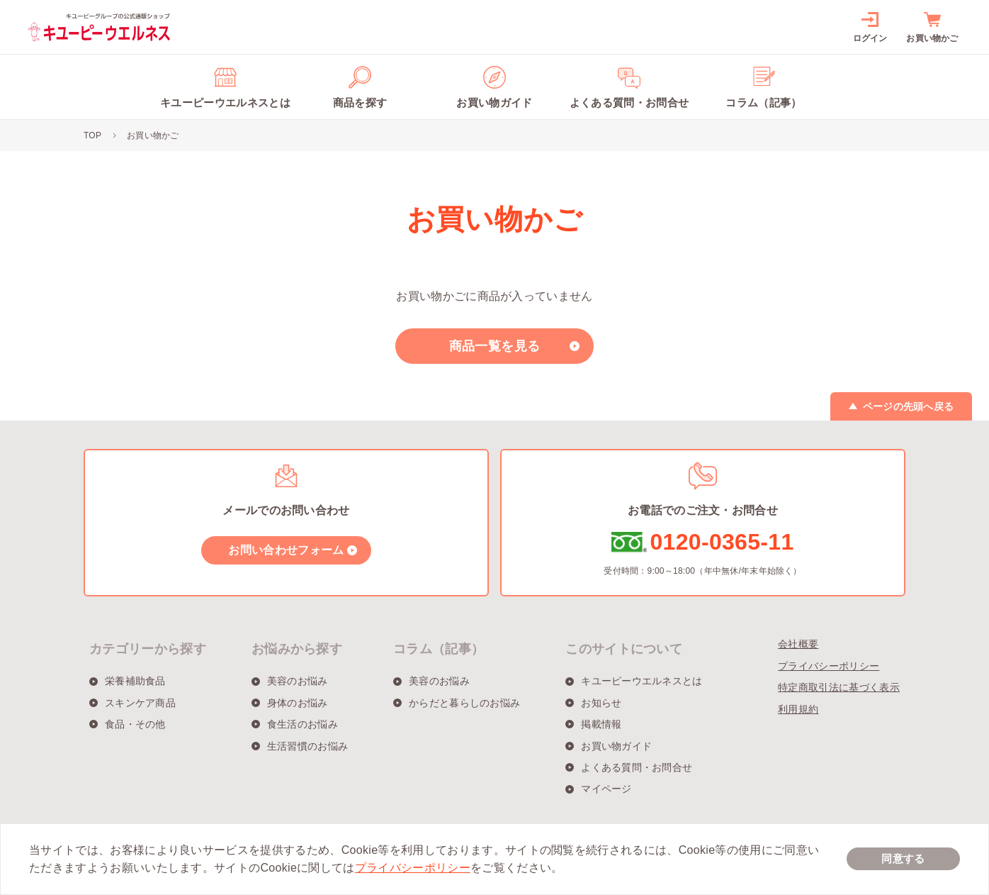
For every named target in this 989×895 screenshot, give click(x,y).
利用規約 (798, 709)
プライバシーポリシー (828, 666)
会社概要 (798, 644)
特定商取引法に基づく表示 (839, 687)
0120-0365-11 (721, 542)
